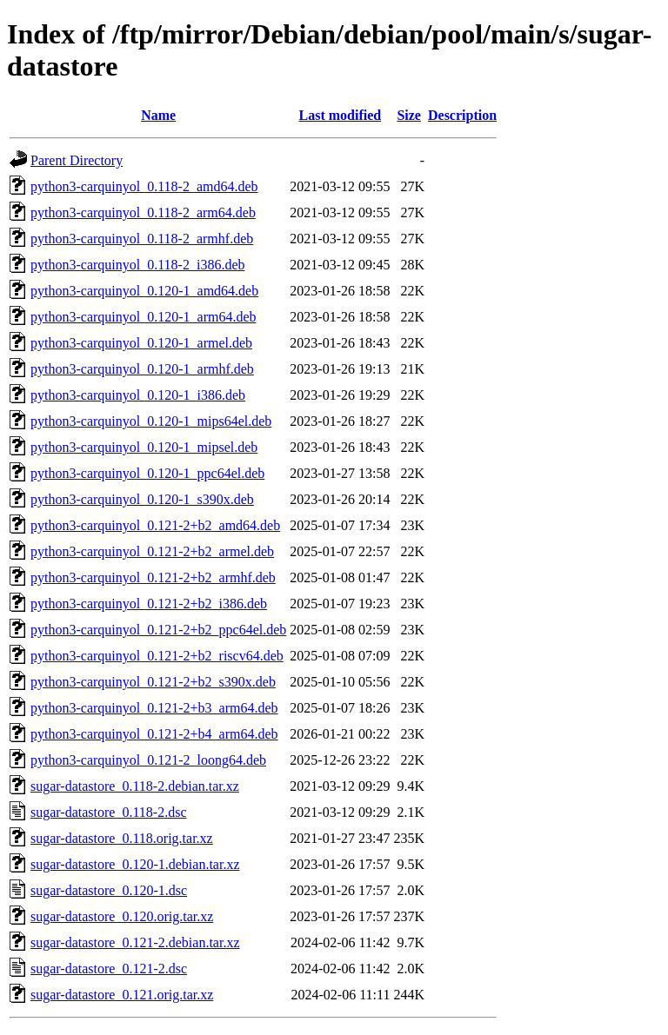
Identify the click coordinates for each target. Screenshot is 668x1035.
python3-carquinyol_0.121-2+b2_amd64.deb (155, 525)
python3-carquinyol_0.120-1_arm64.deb (143, 316)
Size (409, 115)
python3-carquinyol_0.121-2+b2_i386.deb (148, 603)
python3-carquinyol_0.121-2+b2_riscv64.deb (157, 655)
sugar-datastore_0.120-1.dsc (108, 890)
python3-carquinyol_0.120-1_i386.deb (137, 395)
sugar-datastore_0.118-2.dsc (108, 812)
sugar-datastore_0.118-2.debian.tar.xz (134, 786)
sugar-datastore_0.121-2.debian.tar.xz (134, 942)
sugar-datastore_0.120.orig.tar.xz (121, 916)
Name (158, 115)
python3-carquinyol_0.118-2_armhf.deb (141, 238)
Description (462, 115)
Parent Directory (76, 160)
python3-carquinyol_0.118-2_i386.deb (137, 264)
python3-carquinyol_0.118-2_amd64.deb (144, 186)
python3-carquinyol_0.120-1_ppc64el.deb (147, 473)
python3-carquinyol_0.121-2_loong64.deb (148, 760)
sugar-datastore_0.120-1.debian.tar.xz (134, 864)
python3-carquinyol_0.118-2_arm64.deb (143, 212)
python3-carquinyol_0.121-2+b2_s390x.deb (153, 681)
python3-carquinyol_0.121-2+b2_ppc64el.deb (158, 629)
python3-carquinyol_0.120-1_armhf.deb (142, 369)
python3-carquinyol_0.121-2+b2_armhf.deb (153, 577)
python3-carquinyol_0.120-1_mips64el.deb (150, 421)
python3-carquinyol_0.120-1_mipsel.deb (143, 447)
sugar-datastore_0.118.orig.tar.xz (121, 838)
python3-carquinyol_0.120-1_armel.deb (141, 342)
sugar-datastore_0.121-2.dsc (108, 968)
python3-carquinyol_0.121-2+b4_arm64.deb (154, 733)
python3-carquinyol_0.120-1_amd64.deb (144, 290)
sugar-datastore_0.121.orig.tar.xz (121, 994)
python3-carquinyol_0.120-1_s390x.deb (142, 499)
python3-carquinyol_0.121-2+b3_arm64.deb (154, 707)
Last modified (340, 115)
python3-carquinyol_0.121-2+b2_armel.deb (152, 551)
